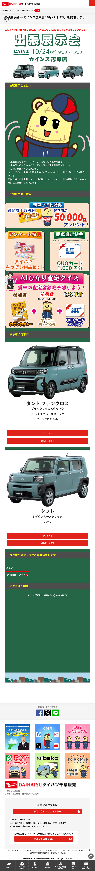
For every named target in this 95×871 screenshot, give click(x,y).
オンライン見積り (22, 867)
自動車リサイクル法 (58, 853)
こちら (37, 10)
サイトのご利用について (80, 850)
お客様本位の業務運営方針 (39, 853)
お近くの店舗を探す (44, 838)
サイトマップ (64, 850)
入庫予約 (47, 868)
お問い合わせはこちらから (47, 811)
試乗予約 (9, 868)
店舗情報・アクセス (17, 574)
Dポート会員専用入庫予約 (60, 867)
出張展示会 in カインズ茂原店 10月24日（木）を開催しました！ (44, 18)
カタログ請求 (73, 867)
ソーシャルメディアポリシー (33, 850)
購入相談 (34, 868)
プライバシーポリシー (13, 850)
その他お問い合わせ (86, 867)
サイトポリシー (51, 850)
